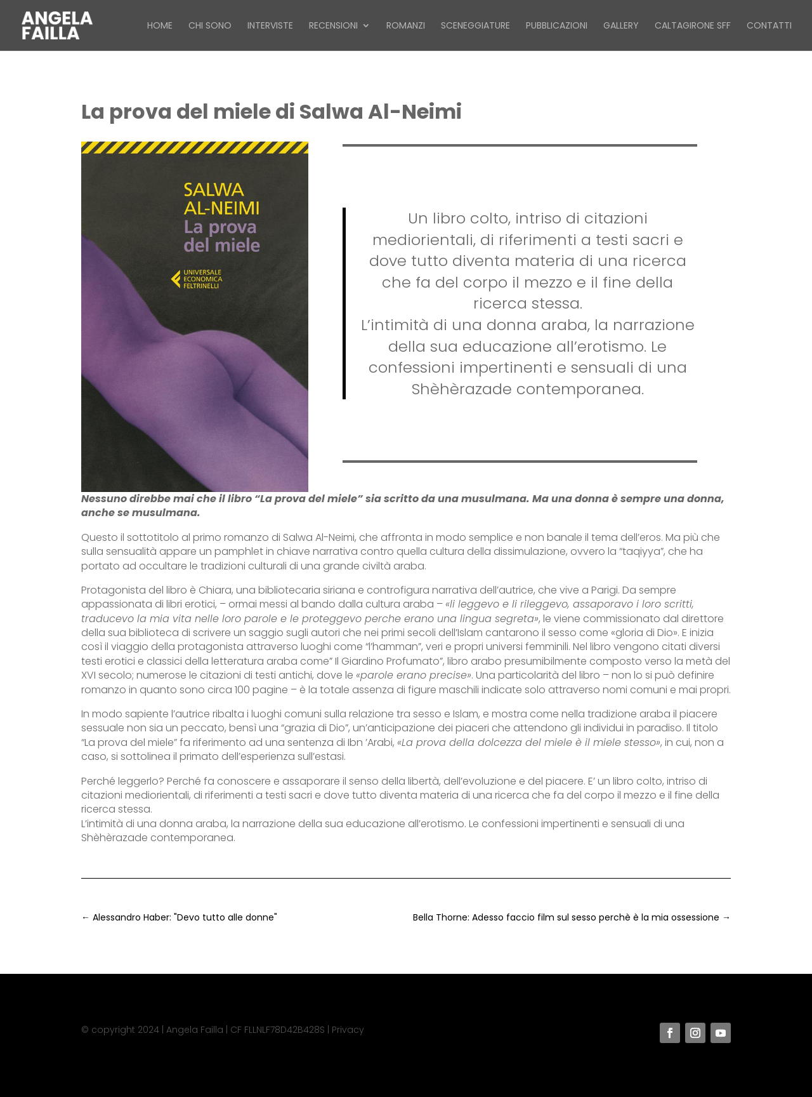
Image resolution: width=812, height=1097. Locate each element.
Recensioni (333, 26)
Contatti (769, 26)
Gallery (621, 26)
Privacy (348, 1029)
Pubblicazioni (556, 26)
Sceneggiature (475, 26)
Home (160, 26)
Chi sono (210, 26)
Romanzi (405, 26)
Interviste (270, 26)
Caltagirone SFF (693, 26)
